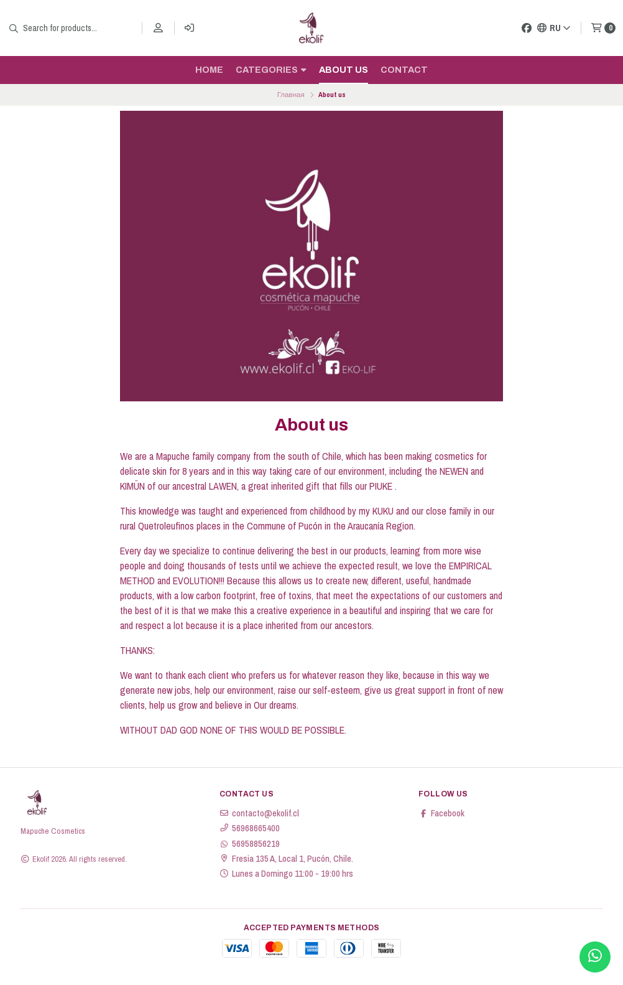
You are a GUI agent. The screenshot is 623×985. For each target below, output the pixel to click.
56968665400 (249, 828)
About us (343, 70)
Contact (404, 70)
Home (209, 70)
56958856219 (249, 843)
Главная (291, 95)
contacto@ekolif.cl (259, 813)
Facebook (441, 813)
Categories (271, 70)
